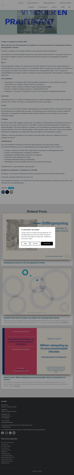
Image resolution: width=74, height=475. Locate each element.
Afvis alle (35, 243)
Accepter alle (47, 243)
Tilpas (25, 243)
